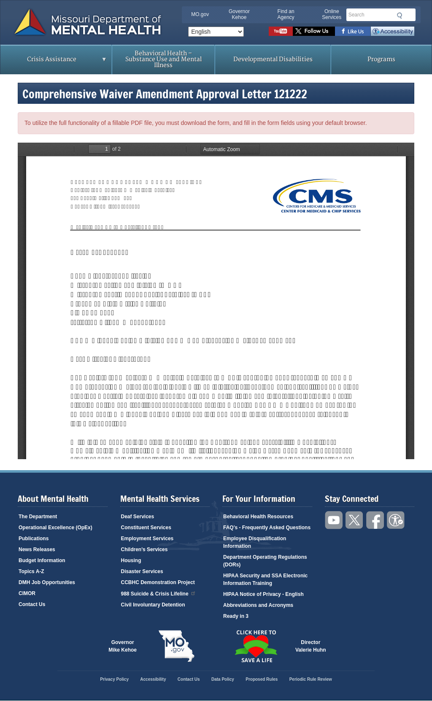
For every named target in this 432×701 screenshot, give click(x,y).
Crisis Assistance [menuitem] (53, 62)
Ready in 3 (235, 616)
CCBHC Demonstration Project (158, 582)
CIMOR (27, 593)
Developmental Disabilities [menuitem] (273, 59)
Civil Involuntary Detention (153, 605)
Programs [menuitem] (381, 59)
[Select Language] (216, 32)
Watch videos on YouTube (281, 31)
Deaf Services (137, 517)
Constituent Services (146, 527)
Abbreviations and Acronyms (258, 605)
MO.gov (200, 14)
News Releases (37, 549)
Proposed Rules (262, 679)
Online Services (331, 14)
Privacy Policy (114, 679)
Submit (399, 15)
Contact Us (32, 604)
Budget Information (42, 560)
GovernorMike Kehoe (122, 646)
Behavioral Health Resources (258, 517)
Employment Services (147, 538)
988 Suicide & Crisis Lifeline (158, 593)
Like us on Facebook (353, 31)
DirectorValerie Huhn (310, 646)
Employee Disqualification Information (254, 542)
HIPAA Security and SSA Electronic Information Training (265, 579)
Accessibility (392, 31)
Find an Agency (286, 14)
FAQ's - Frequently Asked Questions (266, 527)
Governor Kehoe (239, 14)
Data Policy (222, 679)
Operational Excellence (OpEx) (55, 527)
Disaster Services (142, 571)
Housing (131, 560)
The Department (38, 517)
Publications (34, 538)
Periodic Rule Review (310, 679)
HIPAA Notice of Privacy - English (263, 594)
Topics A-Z (31, 571)
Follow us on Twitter (314, 31)
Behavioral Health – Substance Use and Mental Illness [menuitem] (163, 59)
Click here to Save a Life (255, 646)
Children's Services (144, 549)
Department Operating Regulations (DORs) (265, 561)
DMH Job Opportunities (47, 582)
